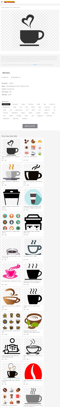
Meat (28, 397)
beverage (19, 115)
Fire (28, 389)
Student (7, 395)
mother (20, 393)
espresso (46, 112)
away (53, 112)
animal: (3, 391)
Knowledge (45, 395)
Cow (25, 391)
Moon (46, 389)
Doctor (29, 393)
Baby (10, 393)
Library (49, 395)
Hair (45, 393)
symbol (23, 104)
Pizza (52, 397)
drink (26, 107)
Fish (41, 391)
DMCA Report (6, 73)
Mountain (53, 389)
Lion (55, 391)
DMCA (21, 404)
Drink (18, 397)
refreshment (6, 118)
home (42, 393)
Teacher (11, 395)
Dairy (11, 397)
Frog (44, 391)
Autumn (10, 389)
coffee (38, 104)
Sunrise (49, 389)
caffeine (30, 112)
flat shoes (30, 104)
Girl (47, 393)
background (40, 115)
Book (15, 395)
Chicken (21, 391)
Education (32, 395)
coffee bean (6, 104)
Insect (52, 391)
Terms (6, 404)
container (38, 112)
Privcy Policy (11, 404)
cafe (27, 110)
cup (54, 107)
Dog (28, 391)
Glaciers (34, 389)
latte (33, 115)
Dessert (14, 397)
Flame (31, 389)
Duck (31, 391)
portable (11, 115)
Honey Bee (47, 391)
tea (54, 110)
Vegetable (41, 397)
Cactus (18, 389)
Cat (18, 391)
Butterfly (15, 391)
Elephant (37, 391)
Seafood (36, 397)
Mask (7, 393)
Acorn (7, 389)
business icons (19, 110)
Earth (25, 389)
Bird (12, 391)
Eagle (34, 391)
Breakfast (7, 397)
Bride (13, 393)
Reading (23, 395)
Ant (6, 391)
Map (41, 395)
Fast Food (22, 397)
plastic (14, 107)
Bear (9, 391)
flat (21, 107)
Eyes (35, 393)
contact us (35, 64)
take (11, 110)
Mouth (56, 393)
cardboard (24, 118)
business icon (6, 107)
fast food (5, 112)
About (2, 404)
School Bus (37, 395)
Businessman (24, 393)
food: (2, 397)
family (16, 393)
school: (3, 395)
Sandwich (32, 397)
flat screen (15, 104)
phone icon (47, 107)
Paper (56, 395)
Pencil (27, 395)
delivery (23, 112)
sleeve (26, 115)
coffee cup (51, 104)
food (40, 110)
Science (52, 395)
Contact (17, 404)
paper (39, 107)
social (4, 110)
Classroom (19, 395)
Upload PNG (26, 404)
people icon (47, 110)
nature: (3, 389)
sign (45, 104)
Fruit (25, 397)
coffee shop (15, 118)
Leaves (14, 389)
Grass (38, 389)
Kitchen (45, 397)
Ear (32, 393)
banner (33, 107)
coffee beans (15, 112)
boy (50, 393)
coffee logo (49, 115)
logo (4, 115)
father (53, 393)
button (33, 110)
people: (3, 393)
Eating (55, 397)
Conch (22, 389)
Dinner (49, 397)
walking (38, 393)
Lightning (42, 389)
